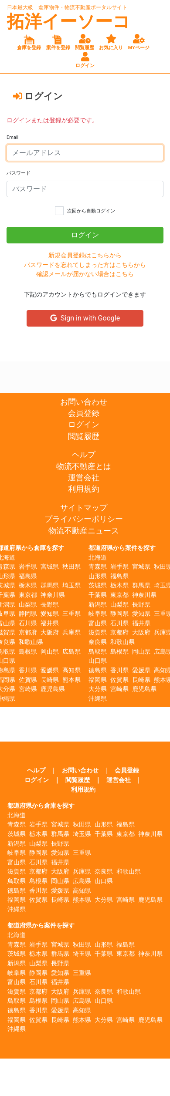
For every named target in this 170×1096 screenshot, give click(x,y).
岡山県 (50, 651)
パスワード (19, 173)
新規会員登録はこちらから (85, 255)
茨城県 (97, 585)
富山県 (97, 623)
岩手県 (28, 566)
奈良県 (97, 642)
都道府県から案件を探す (122, 548)
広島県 (71, 651)
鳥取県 (97, 651)
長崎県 (50, 680)
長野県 (50, 604)
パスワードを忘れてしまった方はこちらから (85, 265)
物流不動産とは (83, 466)
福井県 (50, 623)
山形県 (97, 576)
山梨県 (28, 604)
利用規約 (83, 489)
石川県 (28, 623)
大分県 (97, 689)
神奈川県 (53, 595)
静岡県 (28, 613)
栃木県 (28, 585)
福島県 (28, 576)
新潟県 (97, 604)
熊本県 (71, 680)
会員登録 (83, 413)
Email (12, 137)
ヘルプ (83, 454)
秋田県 (71, 566)
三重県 (71, 613)
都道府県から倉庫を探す (41, 805)
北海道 (97, 557)
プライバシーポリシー (83, 519)
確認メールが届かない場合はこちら (85, 274)
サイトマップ (83, 507)
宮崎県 (28, 689)
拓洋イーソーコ (68, 21)
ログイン (83, 424)
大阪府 (50, 632)
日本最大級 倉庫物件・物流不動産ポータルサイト (67, 7)
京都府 (28, 632)
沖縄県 (97, 698)
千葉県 (97, 595)
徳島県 (97, 670)
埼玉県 (71, 585)
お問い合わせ (83, 402)
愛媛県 (50, 670)
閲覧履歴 (83, 436)
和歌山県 (31, 642)
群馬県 (50, 585)
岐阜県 (97, 613)
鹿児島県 (53, 689)
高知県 (71, 670)
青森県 (97, 566)
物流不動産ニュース (83, 530)
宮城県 (50, 566)
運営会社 (83, 477)
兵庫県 (71, 632)
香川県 (28, 670)
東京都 (28, 595)
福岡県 (97, 680)
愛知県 (50, 613)
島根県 (28, 651)
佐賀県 (28, 680)
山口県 (97, 660)
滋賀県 (97, 632)
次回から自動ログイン (91, 211)
